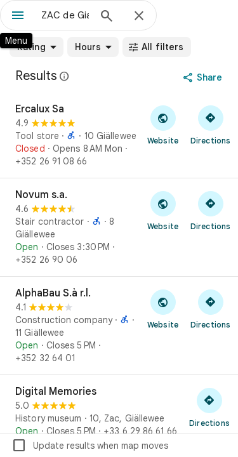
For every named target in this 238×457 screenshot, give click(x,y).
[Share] (204, 77)
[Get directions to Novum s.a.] (210, 210)
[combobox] (65, 15)
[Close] (139, 16)
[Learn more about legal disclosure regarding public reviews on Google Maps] (64, 76)
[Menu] (18, 16)
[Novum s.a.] (119, 227)
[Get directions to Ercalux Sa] (210, 124)
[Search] (106, 17)
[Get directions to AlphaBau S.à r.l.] (210, 308)
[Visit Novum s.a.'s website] (163, 210)
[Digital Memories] (119, 411)
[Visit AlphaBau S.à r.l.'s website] (163, 308)
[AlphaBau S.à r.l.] (119, 325)
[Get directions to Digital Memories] (209, 406)
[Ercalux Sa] (119, 135)
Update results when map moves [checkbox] (89, 445)
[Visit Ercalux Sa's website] (163, 124)
